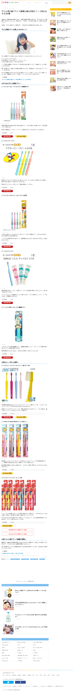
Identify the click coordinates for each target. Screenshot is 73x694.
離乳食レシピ (20, 650)
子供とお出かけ (5, 660)
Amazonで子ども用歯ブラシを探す (18, 534)
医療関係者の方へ (50, 686)
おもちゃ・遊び (5, 658)
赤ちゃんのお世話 (21, 647)
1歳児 (34, 650)
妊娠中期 (24, 675)
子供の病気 (20, 660)
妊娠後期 (29, 675)
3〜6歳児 (19, 652)
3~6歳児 (52, 675)
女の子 (19, 644)
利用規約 (19, 686)
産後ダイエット (36, 655)
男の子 (34, 644)
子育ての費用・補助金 (37, 642)
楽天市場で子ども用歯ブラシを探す (18, 529)
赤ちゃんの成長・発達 (37, 647)
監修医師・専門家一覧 (59, 686)
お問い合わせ (43, 686)
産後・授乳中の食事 (6, 655)
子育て (46, 2)
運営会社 (15, 686)
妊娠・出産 (38, 2)
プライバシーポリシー (27, 686)
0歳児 (3, 647)
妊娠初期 (19, 675)
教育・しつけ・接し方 (37, 658)
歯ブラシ (42, 559)
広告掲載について (36, 686)
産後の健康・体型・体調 (22, 655)
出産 (33, 675)
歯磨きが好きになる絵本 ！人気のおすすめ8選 (13, 553)
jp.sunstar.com (6, 123)
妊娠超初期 (14, 675)
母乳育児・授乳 (5, 650)
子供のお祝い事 (5, 644)
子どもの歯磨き (25, 559)
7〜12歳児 (35, 652)
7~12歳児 (57, 675)
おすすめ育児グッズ (15, 559)
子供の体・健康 (34, 559)
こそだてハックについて (7, 686)
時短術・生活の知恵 (21, 642)
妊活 (29, 2)
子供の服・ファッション (22, 658)
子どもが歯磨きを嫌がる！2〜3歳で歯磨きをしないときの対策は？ (17, 79)
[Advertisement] (12, 571)
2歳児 (3, 652)
